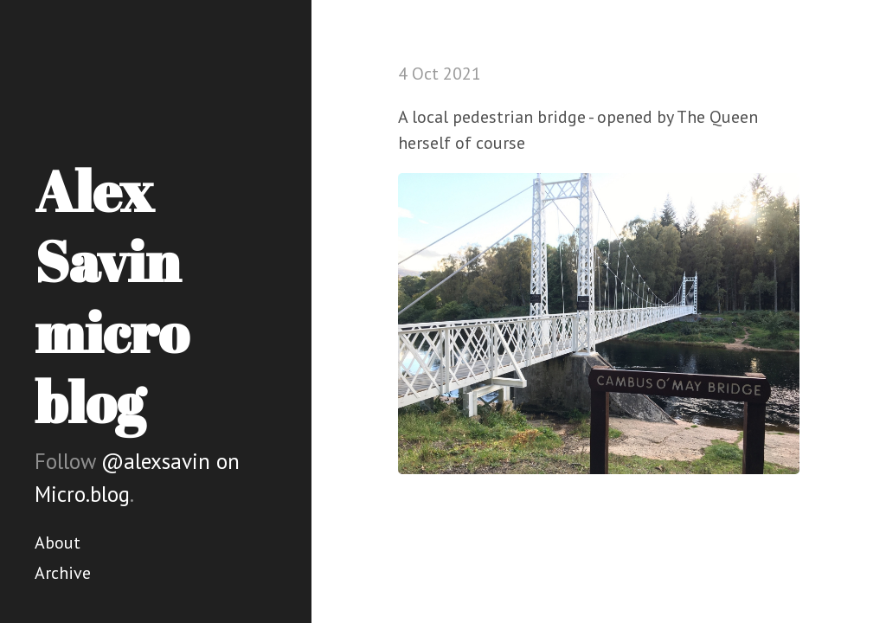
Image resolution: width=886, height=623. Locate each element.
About (57, 542)
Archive (63, 573)
